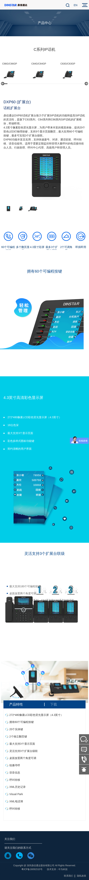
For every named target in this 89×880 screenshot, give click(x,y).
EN (75, 5)
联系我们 (68, 876)
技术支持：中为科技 (57, 869)
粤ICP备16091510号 (31, 869)
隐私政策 (81, 876)
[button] (2, 83)
